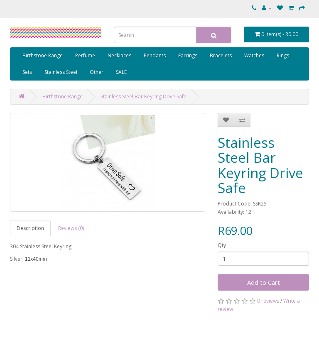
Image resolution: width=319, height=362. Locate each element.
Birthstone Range (42, 55)
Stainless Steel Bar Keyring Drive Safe (143, 96)
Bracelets (221, 55)
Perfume (85, 55)
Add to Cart (263, 282)
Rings (283, 55)
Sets (27, 72)
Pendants (155, 55)
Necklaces (119, 55)
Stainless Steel (60, 72)
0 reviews (268, 300)
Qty (222, 245)
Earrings (187, 55)
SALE (121, 72)
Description (30, 228)
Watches (254, 55)
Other (96, 72)
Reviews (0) (71, 228)
